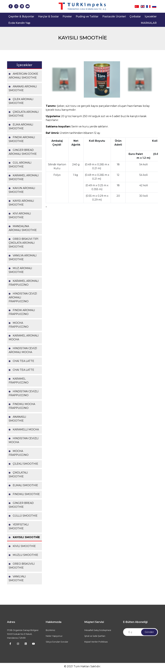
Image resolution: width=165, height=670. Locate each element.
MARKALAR (149, 22)
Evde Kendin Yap (19, 22)
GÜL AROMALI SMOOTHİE (20, 164)
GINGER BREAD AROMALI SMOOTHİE (23, 151)
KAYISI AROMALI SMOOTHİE (21, 202)
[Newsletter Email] (140, 632)
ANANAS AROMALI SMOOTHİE (23, 88)
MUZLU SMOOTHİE (23, 554)
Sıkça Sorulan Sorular (57, 641)
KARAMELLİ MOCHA (24, 429)
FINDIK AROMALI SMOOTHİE (22, 139)
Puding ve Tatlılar (87, 16)
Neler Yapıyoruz (54, 636)
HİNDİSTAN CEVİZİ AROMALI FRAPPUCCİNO (23, 297)
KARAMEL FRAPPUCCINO (19, 380)
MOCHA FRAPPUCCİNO (19, 324)
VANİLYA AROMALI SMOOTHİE (23, 257)
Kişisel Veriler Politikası (96, 641)
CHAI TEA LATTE (21, 369)
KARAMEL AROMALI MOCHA (24, 337)
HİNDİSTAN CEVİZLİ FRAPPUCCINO (24, 393)
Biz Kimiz (50, 630)
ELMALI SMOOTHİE (23, 485)
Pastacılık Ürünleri (114, 16)
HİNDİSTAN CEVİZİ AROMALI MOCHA (23, 350)
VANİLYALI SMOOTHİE (17, 578)
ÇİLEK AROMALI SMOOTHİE (21, 101)
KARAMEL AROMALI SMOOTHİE (24, 177)
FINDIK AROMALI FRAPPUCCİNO (22, 312)
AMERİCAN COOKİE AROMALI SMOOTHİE (23, 75)
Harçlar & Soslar (48, 16)
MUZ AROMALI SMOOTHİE (20, 270)
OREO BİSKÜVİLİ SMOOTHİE (22, 565)
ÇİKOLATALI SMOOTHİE (18, 474)
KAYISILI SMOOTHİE (24, 537)
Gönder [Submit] (149, 631)
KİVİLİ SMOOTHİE (22, 546)
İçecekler (151, 16)
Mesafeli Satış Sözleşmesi (97, 630)
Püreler (67, 16)
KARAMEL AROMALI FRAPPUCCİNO (24, 282)
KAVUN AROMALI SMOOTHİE (22, 190)
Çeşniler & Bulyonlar (21, 16)
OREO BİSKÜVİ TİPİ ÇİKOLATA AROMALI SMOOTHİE (23, 242)
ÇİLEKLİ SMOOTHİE (23, 463)
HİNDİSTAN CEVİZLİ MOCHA (24, 440)
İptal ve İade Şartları (94, 636)
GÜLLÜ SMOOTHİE (23, 515)
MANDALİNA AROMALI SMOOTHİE (23, 228)
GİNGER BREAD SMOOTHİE (21, 504)
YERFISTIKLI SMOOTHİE (19, 526)
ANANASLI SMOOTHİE (17, 418)
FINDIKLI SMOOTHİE (24, 494)
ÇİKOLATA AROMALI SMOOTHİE (24, 113)
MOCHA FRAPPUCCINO (19, 453)
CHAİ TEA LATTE (21, 361)
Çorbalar (135, 16)
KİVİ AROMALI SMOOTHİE (20, 215)
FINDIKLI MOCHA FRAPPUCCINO (22, 406)
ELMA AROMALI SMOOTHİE (21, 126)
